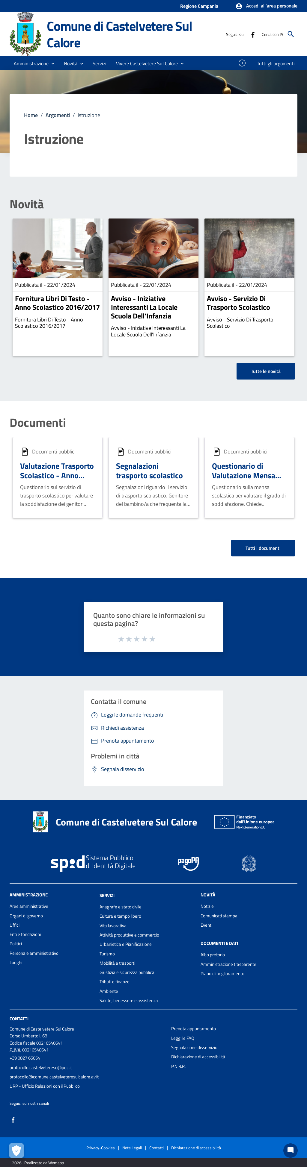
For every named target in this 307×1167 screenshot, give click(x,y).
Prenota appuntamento (193, 1028)
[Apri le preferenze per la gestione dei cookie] (16, 1150)
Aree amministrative (29, 906)
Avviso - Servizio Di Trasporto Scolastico (238, 302)
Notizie (207, 906)
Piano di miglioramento (222, 973)
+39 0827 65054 (25, 1057)
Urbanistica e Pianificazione (126, 944)
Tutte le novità (266, 371)
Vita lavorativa (113, 925)
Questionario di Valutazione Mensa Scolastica (243, 475)
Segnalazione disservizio (194, 1047)
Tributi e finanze (115, 981)
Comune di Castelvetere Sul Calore (119, 34)
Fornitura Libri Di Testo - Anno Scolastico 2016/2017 (57, 302)
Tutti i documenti (263, 548)
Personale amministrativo (34, 953)
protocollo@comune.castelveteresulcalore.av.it (54, 1076)
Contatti (19, 1018)
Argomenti (58, 115)
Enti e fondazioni (25, 934)
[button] (266, 6)
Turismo (107, 953)
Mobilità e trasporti (117, 963)
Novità (27, 204)
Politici (16, 943)
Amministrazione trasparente (228, 964)
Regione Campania (199, 6)
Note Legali (132, 1148)
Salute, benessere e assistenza (129, 1000)
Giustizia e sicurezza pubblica (127, 972)
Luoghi (16, 962)
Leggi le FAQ (182, 1038)
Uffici (14, 925)
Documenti (38, 422)
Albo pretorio (213, 954)
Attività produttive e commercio (129, 934)
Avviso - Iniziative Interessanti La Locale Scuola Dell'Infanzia (144, 307)
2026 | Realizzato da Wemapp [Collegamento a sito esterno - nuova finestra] (38, 1163)
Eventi (206, 925)
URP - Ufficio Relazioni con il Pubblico (45, 1086)
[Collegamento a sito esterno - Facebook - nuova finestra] (252, 34)
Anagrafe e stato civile (121, 906)
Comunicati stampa (219, 915)
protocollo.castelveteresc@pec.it (41, 1067)
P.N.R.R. (178, 1066)
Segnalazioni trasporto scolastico (149, 471)
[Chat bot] (290, 1150)
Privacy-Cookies (100, 1148)
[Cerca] (290, 34)
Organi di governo (26, 915)
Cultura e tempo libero (120, 916)
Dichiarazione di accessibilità (198, 1056)
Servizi (107, 895)
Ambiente (109, 991)
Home (31, 115)
